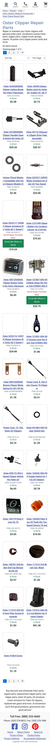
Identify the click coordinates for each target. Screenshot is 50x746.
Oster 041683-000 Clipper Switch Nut (37, 429)
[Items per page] (38, 58)
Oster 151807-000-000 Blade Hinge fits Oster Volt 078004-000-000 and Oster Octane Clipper (36, 283)
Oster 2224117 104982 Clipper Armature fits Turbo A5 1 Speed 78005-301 (13, 226)
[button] (6, 5)
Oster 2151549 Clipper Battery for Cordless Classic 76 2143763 (36, 226)
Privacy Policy (16, 735)
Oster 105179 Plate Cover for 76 (13, 520)
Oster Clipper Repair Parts (13, 16)
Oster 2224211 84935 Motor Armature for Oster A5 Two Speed (36, 180)
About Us (38, 732)
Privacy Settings (11, 738)
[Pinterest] (35, 728)
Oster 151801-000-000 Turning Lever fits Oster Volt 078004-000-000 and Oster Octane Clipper (36, 340)
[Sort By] (16, 58)
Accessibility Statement (35, 738)
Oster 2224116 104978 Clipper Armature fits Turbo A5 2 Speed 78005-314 (13, 339)
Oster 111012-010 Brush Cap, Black (37, 566)
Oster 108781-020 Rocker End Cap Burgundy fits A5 (13, 567)
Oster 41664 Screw (13, 655)
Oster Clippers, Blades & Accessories (18, 13)
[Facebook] (14, 728)
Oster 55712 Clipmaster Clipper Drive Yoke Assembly (36, 135)
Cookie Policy (33, 735)
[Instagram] (25, 728)
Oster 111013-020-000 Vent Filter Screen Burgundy (13, 613)
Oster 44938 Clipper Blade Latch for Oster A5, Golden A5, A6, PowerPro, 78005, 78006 (37, 89)
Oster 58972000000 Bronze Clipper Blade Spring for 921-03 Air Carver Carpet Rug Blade (13, 385)
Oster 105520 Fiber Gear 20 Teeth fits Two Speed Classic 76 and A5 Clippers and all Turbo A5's (36, 522)
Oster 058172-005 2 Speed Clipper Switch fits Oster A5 (13, 476)
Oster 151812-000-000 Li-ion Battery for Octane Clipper (36, 613)
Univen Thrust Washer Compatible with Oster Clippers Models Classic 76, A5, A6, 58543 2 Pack (13, 181)
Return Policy (23, 732)
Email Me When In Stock (13, 243)
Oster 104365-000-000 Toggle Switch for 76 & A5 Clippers (36, 476)
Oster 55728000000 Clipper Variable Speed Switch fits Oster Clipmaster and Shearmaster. (13, 135)
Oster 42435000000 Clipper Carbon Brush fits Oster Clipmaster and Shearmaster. (13, 89)
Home (5, 11)
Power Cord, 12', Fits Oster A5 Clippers (13, 429)
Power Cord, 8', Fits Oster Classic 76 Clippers (36, 385)
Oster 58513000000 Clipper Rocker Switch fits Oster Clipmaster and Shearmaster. (13, 283)
